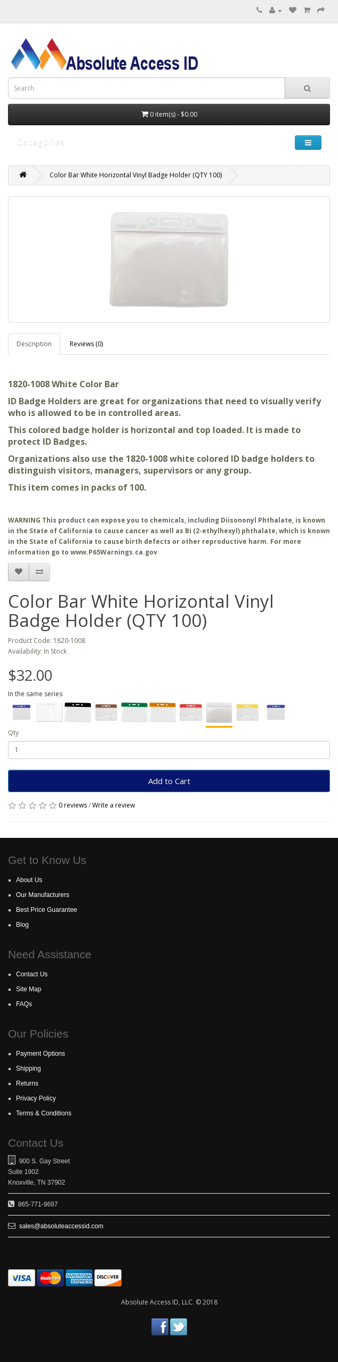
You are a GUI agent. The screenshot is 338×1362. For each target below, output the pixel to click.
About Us (29, 880)
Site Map (28, 989)
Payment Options (40, 1053)
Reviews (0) (86, 343)
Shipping (28, 1068)
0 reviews (73, 805)
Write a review (113, 805)
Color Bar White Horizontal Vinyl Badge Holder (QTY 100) (136, 175)
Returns (27, 1083)
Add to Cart (169, 781)
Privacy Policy (36, 1098)
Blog (22, 924)
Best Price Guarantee (46, 910)
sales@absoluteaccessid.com (61, 1226)
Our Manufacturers (42, 895)
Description (34, 343)
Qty (13, 732)
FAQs (24, 1004)
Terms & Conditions (43, 1113)
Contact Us (31, 974)
